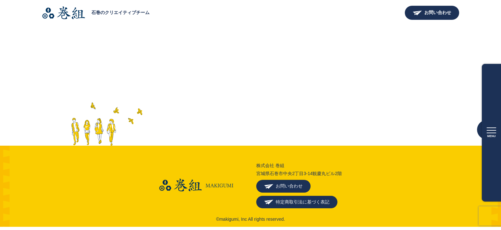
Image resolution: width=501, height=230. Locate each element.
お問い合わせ (437, 12)
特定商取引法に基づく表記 (302, 201)
